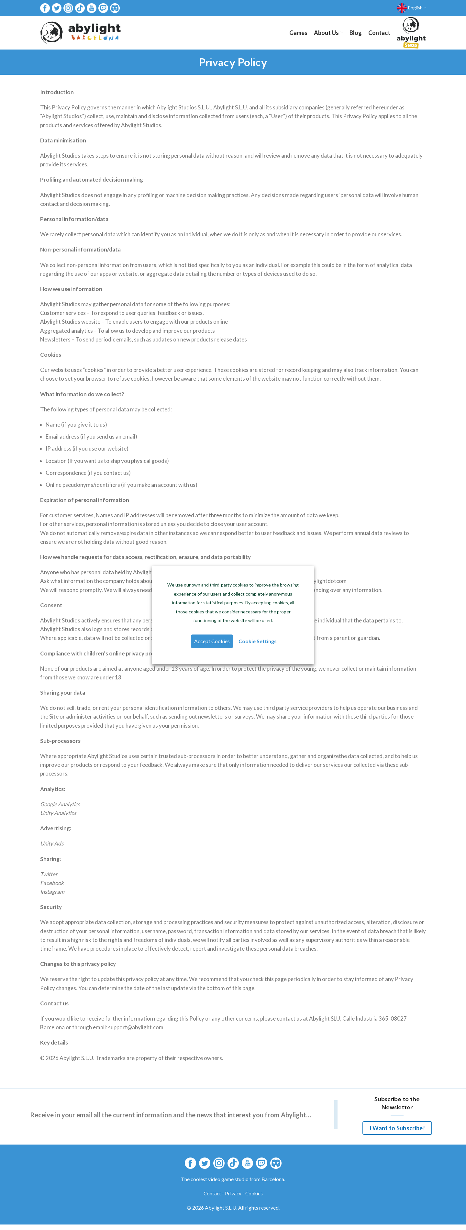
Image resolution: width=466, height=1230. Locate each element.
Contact (212, 1199)
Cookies (254, 1199)
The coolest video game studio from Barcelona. (233, 1184)
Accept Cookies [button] (212, 642)
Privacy (233, 1199)
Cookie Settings (257, 642)
